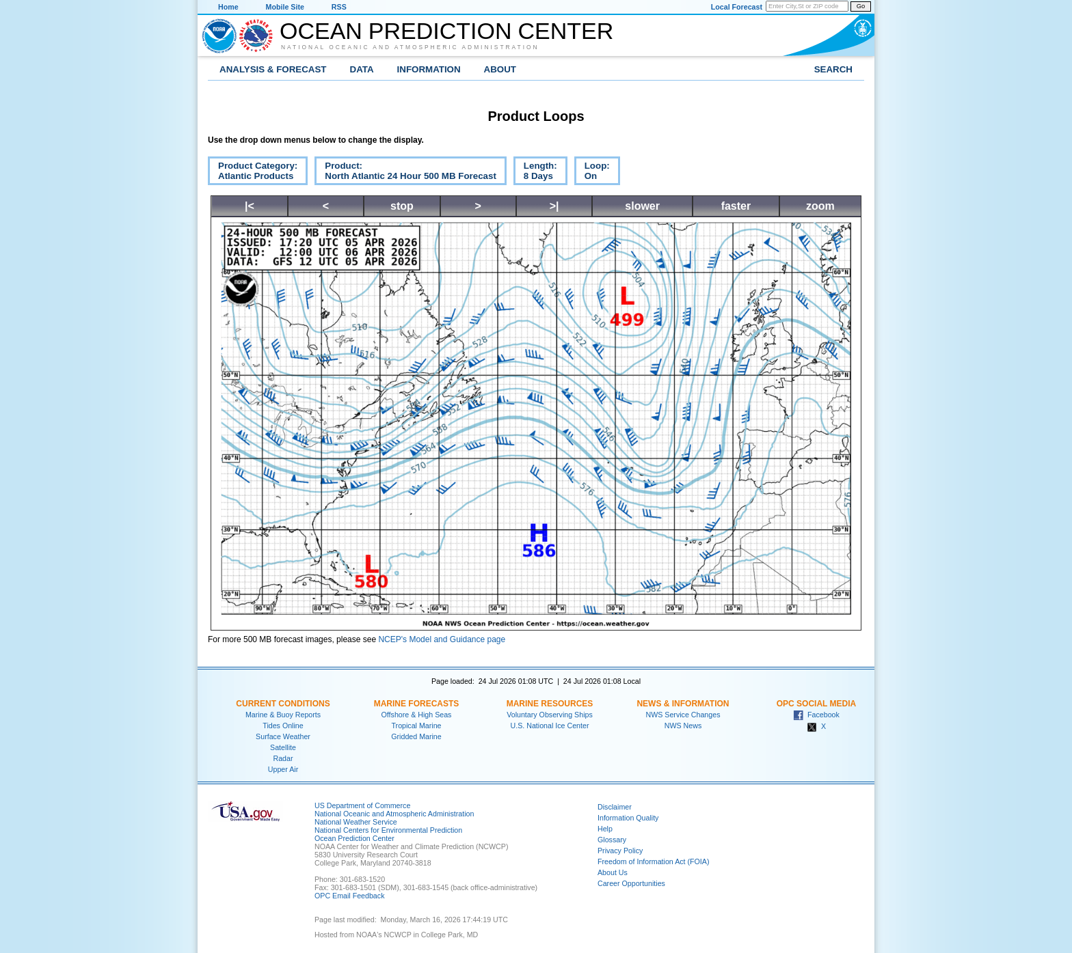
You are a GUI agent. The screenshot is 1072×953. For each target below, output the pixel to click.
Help (605, 829)
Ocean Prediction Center (446, 31)
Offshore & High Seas (416, 714)
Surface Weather (283, 736)
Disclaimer (615, 807)
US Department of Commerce (362, 805)
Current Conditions (283, 703)
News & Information (682, 703)
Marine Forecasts (416, 703)
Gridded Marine (416, 736)
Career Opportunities (631, 883)
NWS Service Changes (683, 714)
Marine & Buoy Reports (283, 714)
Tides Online (283, 725)
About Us (613, 872)
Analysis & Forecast (273, 69)
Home (228, 7)
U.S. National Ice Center (550, 725)
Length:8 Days (535, 173)
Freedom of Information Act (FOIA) (653, 861)
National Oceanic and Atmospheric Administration (410, 47)
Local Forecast (736, 7)
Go (861, 6)
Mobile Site (285, 7)
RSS (339, 7)
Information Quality (628, 818)
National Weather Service (355, 822)
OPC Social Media (816, 703)
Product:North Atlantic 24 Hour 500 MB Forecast (405, 173)
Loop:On (592, 173)
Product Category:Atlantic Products (252, 173)
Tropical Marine (416, 725)
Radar (283, 758)
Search (833, 69)
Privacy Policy (620, 850)
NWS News (683, 725)
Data (362, 69)
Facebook (816, 714)
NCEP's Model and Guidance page (441, 639)
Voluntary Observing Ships (550, 714)
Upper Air (283, 769)
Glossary (612, 839)
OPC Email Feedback (349, 896)
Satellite (283, 747)
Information (429, 69)
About (500, 69)
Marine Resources (550, 703)
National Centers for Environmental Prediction (388, 830)
